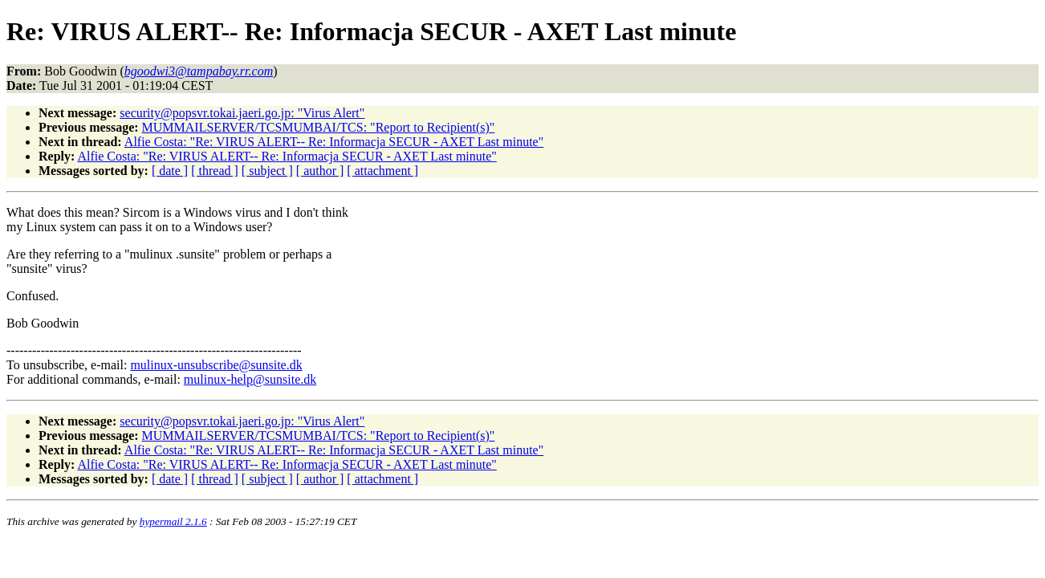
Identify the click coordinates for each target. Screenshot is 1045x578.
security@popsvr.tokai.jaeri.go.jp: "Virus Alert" (242, 113)
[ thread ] (214, 170)
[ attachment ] (382, 170)
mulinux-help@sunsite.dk (250, 379)
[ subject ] (267, 170)
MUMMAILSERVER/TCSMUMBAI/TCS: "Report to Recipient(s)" (318, 127)
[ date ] (170, 170)
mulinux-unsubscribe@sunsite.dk (216, 365)
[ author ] (320, 170)
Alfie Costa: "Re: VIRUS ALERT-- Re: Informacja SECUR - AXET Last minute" (333, 142)
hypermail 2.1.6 (173, 521)
